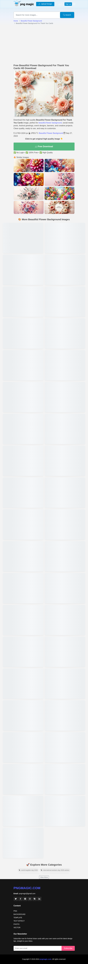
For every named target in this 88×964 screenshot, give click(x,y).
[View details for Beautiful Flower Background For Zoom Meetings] (23, 715)
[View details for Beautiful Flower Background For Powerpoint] (65, 365)
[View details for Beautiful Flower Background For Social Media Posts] (23, 238)
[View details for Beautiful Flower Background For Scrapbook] (23, 397)
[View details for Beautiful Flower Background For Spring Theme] (23, 683)
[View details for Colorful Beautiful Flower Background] (65, 461)
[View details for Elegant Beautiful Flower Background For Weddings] (65, 270)
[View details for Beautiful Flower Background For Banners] (23, 747)
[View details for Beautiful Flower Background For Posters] (65, 397)
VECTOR (17, 927)
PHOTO (16, 924)
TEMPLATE (18, 917)
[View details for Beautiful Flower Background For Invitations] (65, 588)
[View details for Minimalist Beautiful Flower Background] (65, 429)
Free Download (44, 146)
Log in (60, 4)
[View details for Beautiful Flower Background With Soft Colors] (23, 843)
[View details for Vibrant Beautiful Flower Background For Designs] (23, 301)
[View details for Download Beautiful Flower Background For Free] (23, 333)
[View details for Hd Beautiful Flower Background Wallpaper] (65, 779)
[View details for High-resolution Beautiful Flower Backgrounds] (65, 715)
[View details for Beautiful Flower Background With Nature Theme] (23, 556)
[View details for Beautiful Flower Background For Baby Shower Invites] (23, 365)
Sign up (68, 4)
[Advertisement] (44, 44)
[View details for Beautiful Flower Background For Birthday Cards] (23, 461)
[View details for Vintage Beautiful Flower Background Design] (23, 652)
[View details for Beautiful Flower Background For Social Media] (65, 492)
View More (44, 877)
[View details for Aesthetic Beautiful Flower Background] (65, 524)
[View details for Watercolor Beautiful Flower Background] (23, 429)
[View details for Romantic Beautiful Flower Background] (23, 811)
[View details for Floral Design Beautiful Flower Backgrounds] (65, 620)
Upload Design (45, 4)
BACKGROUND (19, 914)
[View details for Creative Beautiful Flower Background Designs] (65, 301)
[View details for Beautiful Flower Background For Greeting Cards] (65, 556)
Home (16, 21)
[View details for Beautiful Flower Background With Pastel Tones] (23, 620)
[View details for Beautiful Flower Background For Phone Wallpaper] (65, 683)
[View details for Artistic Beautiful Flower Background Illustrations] (23, 524)
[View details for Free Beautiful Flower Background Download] (65, 811)
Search (67, 15)
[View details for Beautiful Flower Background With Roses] (65, 333)
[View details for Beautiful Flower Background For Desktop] (65, 747)
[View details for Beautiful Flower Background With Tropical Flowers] (23, 270)
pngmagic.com (27, 888)
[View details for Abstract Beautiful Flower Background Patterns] (23, 588)
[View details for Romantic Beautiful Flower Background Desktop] (23, 779)
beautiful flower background (50, 123)
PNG (15, 911)
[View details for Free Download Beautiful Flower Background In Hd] (65, 652)
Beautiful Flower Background (31, 21)
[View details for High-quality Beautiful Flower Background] (23, 492)
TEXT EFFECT (19, 921)
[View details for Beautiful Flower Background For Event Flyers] (65, 238)
